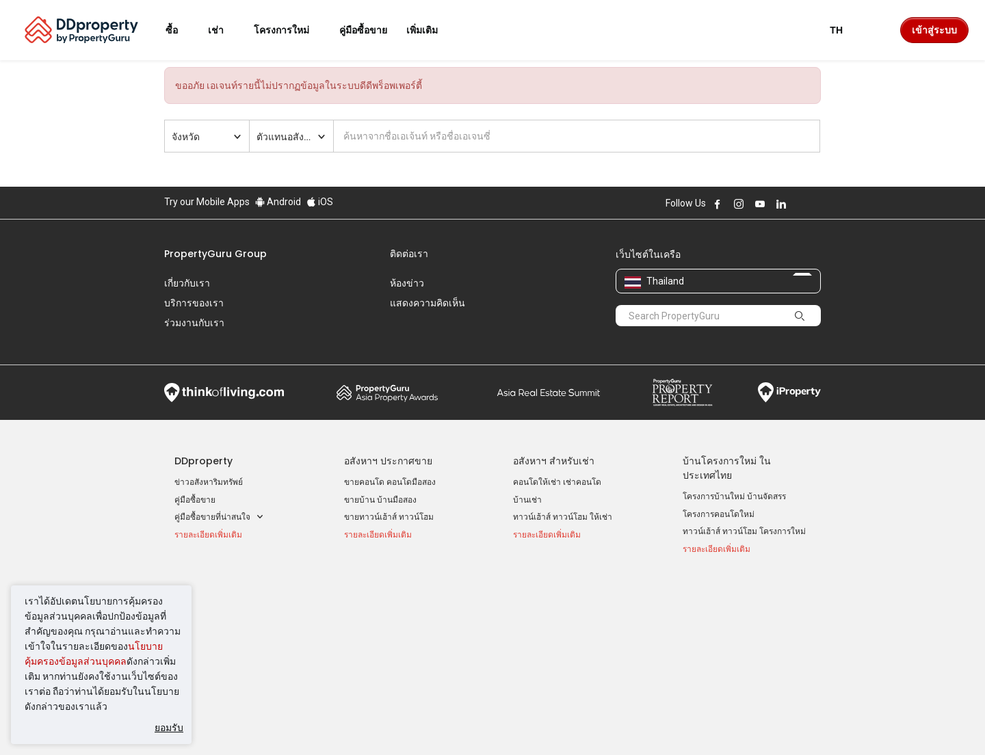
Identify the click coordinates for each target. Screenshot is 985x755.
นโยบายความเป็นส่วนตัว (458, 723)
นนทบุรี (526, 611)
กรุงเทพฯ (528, 594)
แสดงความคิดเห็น (427, 302)
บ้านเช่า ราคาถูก (374, 611)
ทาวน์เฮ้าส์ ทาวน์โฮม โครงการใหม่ (744, 510)
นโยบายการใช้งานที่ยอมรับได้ (227, 723)
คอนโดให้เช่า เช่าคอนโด (557, 461)
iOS (319, 201)
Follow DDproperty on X (799, 203)
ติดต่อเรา (409, 254)
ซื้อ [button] (180, 30)
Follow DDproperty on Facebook (717, 204)
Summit (548, 371)
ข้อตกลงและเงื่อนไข (348, 723)
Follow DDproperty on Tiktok (815, 203)
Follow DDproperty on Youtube (760, 204)
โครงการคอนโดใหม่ (718, 493)
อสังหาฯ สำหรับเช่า (553, 440)
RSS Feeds (703, 629)
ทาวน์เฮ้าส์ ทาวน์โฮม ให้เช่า (562, 496)
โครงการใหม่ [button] (290, 30)
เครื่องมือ (701, 573)
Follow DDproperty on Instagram (739, 204)
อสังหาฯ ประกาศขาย (388, 440)
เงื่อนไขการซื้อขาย (566, 723)
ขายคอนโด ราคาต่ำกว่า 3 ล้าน (229, 643)
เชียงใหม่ (529, 629)
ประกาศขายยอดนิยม (218, 573)
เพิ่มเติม (430, 30)
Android (278, 201)
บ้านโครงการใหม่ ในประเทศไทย (727, 447)
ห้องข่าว (407, 283)
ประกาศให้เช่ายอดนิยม (392, 573)
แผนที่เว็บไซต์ (707, 646)
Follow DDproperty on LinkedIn (781, 204)
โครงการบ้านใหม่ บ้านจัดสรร (734, 475)
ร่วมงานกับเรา (194, 322)
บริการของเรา (194, 302)
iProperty (789, 371)
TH (844, 30)
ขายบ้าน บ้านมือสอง (380, 479)
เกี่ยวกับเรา (187, 283)
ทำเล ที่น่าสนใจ (546, 573)
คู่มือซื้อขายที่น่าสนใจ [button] (219, 496)
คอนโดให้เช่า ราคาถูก (383, 594)
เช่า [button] (224, 30)
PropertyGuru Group (215, 254)
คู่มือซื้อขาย (194, 479)
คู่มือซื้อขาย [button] (363, 30)
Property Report (682, 371)
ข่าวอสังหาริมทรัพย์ (208, 461)
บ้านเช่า (527, 479)
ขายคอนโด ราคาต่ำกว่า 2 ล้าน (229, 626)
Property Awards (387, 371)
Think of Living (224, 371)
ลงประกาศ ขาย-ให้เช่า (723, 611)
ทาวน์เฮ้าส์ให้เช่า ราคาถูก (389, 629)
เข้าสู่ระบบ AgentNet (720, 594)
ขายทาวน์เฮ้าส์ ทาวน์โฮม (389, 496)
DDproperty (203, 440)
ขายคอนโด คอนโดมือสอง (390, 461)
